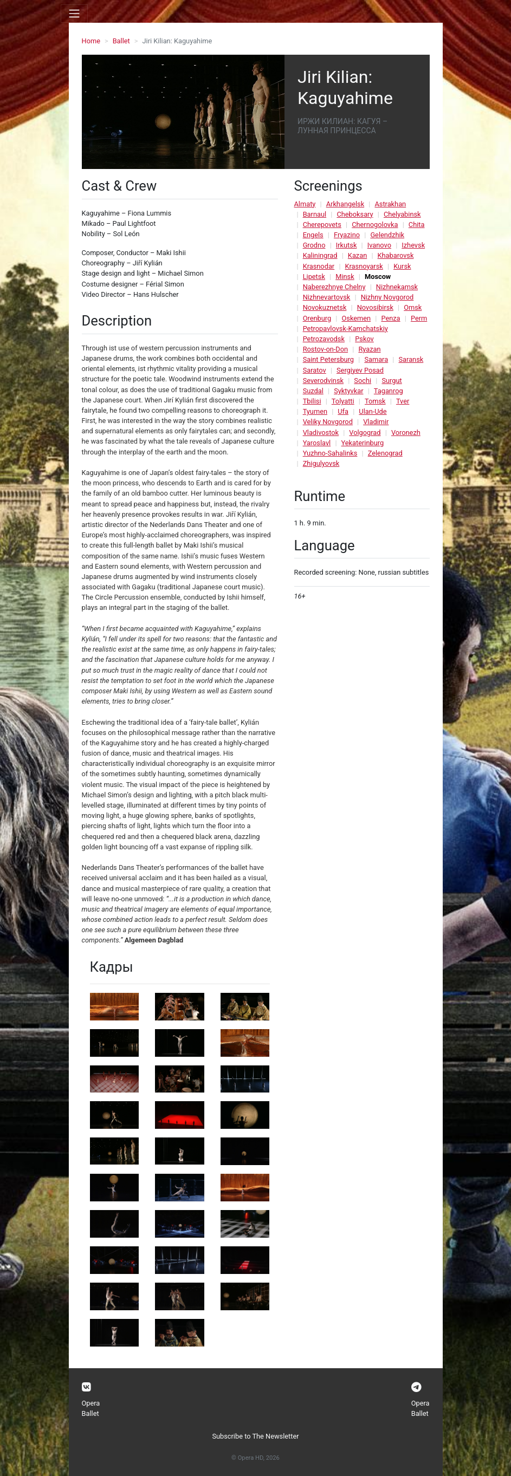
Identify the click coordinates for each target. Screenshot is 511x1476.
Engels (313, 235)
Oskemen (356, 318)
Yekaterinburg (362, 443)
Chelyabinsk (402, 214)
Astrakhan (390, 204)
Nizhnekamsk (397, 287)
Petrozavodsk (324, 339)
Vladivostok (321, 432)
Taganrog (388, 391)
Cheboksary (355, 214)
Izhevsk (413, 245)
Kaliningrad (320, 255)
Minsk (344, 276)
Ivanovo (379, 245)
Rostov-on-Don (325, 349)
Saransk (410, 359)
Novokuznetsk (325, 307)
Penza (390, 318)
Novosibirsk (375, 307)
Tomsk (375, 401)
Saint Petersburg (328, 359)
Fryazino (347, 235)
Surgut (391, 380)
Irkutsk (346, 245)
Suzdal (313, 391)
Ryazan (369, 349)
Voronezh (406, 432)
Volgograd (364, 432)
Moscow (378, 276)
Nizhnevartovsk (327, 297)
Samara (376, 359)
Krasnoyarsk (364, 266)
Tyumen (315, 411)
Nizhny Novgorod (387, 297)
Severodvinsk (323, 380)
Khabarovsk (396, 255)
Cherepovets (322, 224)
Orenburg (317, 318)
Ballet (121, 41)
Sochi (362, 380)
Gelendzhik (387, 235)
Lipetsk (314, 276)
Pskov (364, 339)
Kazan (357, 255)
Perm (419, 318)
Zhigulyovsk (321, 463)
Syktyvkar (348, 391)
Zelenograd (385, 453)
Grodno (314, 245)
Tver (402, 401)
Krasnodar (319, 266)
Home (91, 41)
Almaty (305, 204)
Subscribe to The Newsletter (255, 1436)
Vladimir (376, 422)
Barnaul (314, 214)
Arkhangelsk (345, 204)
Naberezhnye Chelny (334, 287)
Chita (417, 224)
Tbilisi (312, 401)
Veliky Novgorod (328, 422)
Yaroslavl (317, 443)
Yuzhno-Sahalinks (330, 453)
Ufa (343, 411)
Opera (91, 1403)
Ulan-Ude (372, 411)
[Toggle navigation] (74, 13)
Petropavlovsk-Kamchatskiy (345, 328)
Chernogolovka (375, 224)
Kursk (402, 266)
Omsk (413, 307)
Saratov (314, 370)
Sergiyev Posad (360, 370)
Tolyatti (343, 401)
